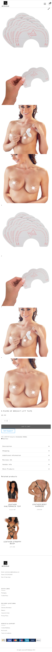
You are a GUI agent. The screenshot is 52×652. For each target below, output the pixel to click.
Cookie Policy (4, 595)
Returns (3, 610)
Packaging (3, 593)
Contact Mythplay (5, 628)
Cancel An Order (5, 613)
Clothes (25, 437)
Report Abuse (4, 438)
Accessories (19, 437)
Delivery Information (6, 607)
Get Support (8, 431)
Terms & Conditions (6, 633)
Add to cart (26, 426)
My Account (4, 630)
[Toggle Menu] (45, 4)
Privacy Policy (4, 616)
